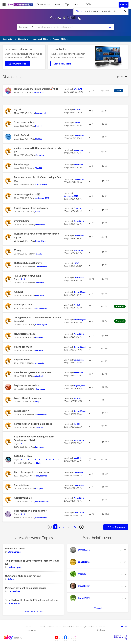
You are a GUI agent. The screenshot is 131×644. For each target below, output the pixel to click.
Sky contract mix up (24, 122)
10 (54, 460)
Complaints (100, 627)
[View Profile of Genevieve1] (40, 224)
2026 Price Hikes (23, 456)
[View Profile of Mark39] (77, 110)
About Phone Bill (23, 497)
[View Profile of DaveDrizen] (79, 278)
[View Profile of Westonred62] (41, 518)
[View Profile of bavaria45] (40, 283)
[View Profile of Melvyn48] (39, 489)
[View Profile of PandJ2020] (79, 221)
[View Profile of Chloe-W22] (38, 92)
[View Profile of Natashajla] (39, 363)
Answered (120, 306)
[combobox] (71, 27)
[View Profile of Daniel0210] (79, 135)
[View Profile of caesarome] (78, 150)
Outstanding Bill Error (25, 194)
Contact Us (31, 630)
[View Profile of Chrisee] (77, 122)
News (58, 4)
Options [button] (119, 76)
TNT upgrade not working (27, 275)
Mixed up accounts (24, 304)
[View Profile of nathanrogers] (41, 325)
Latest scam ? (21, 410)
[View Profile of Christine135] (14, 603)
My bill (17, 109)
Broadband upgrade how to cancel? (32, 372)
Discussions (43, 4)
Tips (67, 4)
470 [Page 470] (74, 527)
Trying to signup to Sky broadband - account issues (32, 560)
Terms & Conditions (46, 627)
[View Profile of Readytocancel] (41, 476)
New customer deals (24, 333)
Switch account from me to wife (31, 208)
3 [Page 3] (63, 527)
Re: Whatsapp (21, 164)
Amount (18, 291)
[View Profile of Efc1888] (38, 139)
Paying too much (23, 346)
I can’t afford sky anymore (27, 398)
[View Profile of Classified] (39, 427)
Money (17, 250)
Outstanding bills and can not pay (23, 575)
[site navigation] (4, 4)
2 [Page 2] (59, 527)
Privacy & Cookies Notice (65, 627)
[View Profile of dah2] (37, 212)
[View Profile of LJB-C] (76, 263)
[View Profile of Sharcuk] (77, 208)
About (77, 4)
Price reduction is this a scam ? (30, 510)
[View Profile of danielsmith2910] (42, 198)
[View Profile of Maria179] (39, 350)
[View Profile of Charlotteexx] (41, 267)
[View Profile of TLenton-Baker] (41, 184)
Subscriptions (21, 485)
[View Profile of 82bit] (38, 463)
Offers (89, 4)
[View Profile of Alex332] (38, 168)
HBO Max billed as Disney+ (28, 263)
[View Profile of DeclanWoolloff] (42, 501)
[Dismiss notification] (125, 11)
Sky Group (101, 630)
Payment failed (22, 359)
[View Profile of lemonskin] (39, 447)
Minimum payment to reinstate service (25, 588)
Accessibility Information (85, 627)
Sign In (123, 4)
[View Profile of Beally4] (38, 126)
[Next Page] (81, 526)
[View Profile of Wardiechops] (41, 308)
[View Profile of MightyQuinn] (79, 250)
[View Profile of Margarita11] (40, 155)
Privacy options (31, 627)
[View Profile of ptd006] (77, 458)
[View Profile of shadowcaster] (41, 414)
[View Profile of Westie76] (78, 89)
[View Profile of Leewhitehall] (40, 113)
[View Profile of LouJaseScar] (14, 591)
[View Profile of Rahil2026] (39, 295)
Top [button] (125, 626)
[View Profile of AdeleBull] (38, 376)
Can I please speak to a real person (32, 472)
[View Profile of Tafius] (11, 579)
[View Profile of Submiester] (41, 389)
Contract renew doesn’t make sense (33, 423)
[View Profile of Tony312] (38, 402)
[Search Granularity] (26, 27)
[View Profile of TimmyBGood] (79, 292)
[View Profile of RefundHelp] (40, 241)
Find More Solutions (33, 611)
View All (98, 608)
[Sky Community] (20, 4)
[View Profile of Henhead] (39, 337)
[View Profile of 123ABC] (39, 254)
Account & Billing (65, 17)
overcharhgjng (21, 220)
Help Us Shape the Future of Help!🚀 (33, 88)
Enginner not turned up (26, 385)
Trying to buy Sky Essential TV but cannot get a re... (32, 600)
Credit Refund (21, 135)
